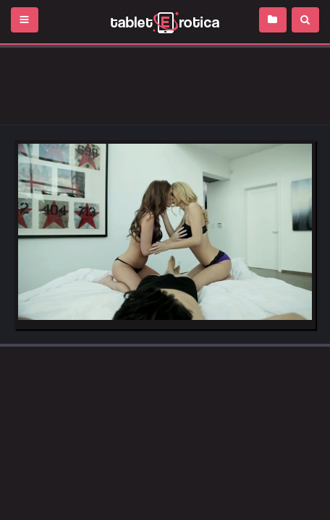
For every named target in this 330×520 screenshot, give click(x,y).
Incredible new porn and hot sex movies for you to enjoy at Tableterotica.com (165, 21)
